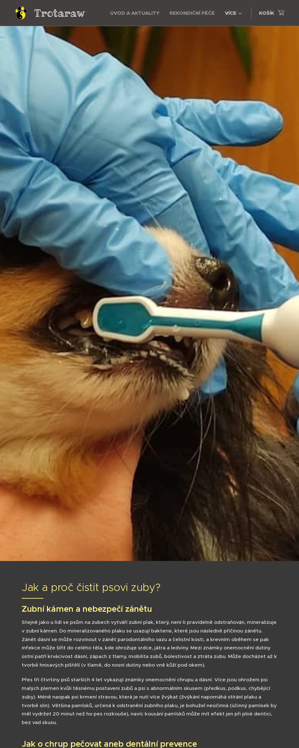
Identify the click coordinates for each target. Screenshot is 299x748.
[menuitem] (137, 13)
